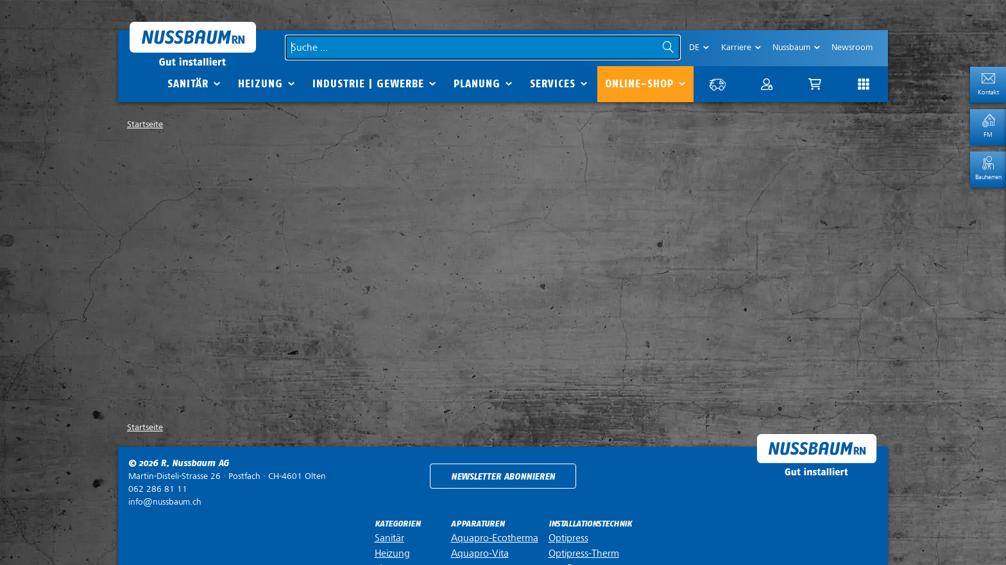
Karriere (736, 47)
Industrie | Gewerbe (368, 84)
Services (552, 84)
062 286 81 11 (157, 488)
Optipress (568, 538)
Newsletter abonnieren (503, 476)
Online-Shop (639, 84)
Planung (477, 84)
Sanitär (188, 84)
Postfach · (227, 476)
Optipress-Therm (584, 553)
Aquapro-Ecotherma (494, 538)
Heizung (260, 84)
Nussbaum (791, 47)
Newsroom (852, 47)
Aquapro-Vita (480, 553)
